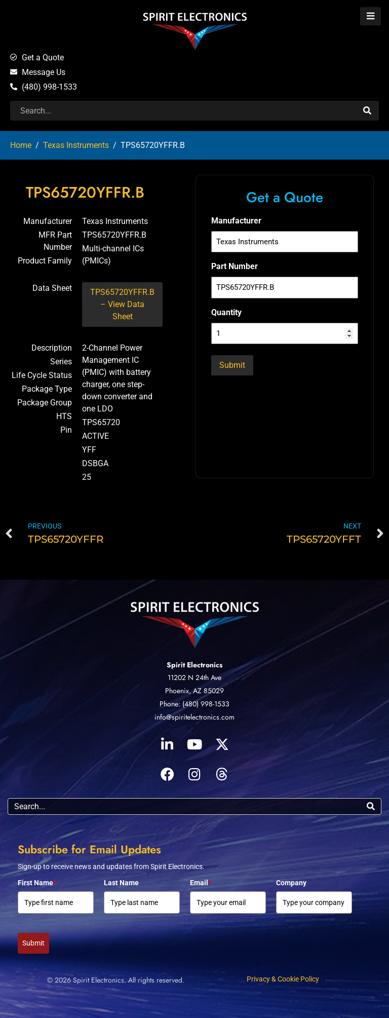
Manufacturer (236, 220)
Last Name (121, 883)
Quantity (226, 312)
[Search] (366, 111)
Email (200, 883)
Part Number (234, 266)
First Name (37, 883)
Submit (33, 943)
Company (291, 883)
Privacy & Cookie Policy (283, 979)
